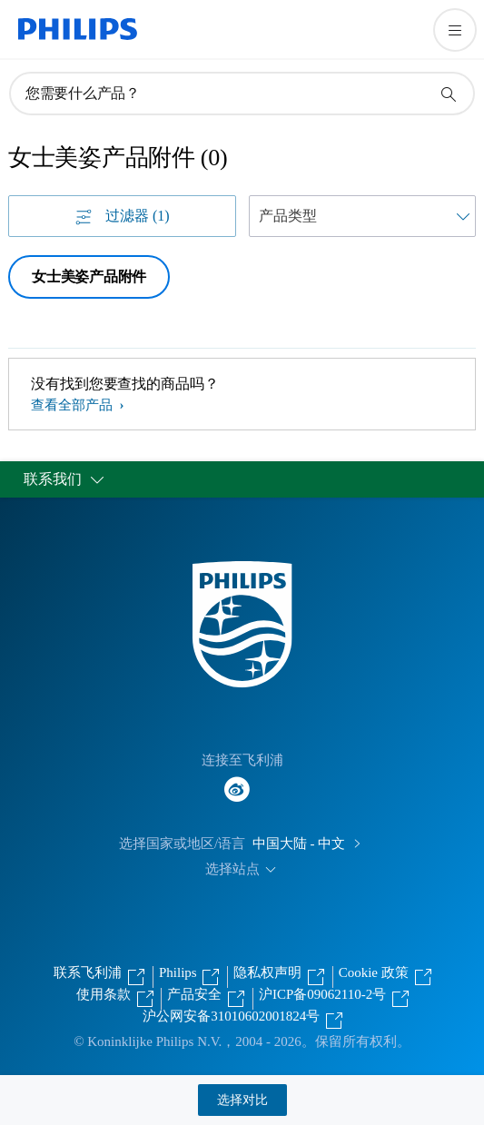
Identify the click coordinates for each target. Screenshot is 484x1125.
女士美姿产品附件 (89, 276)
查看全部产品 (73, 405)
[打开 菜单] (455, 30)
